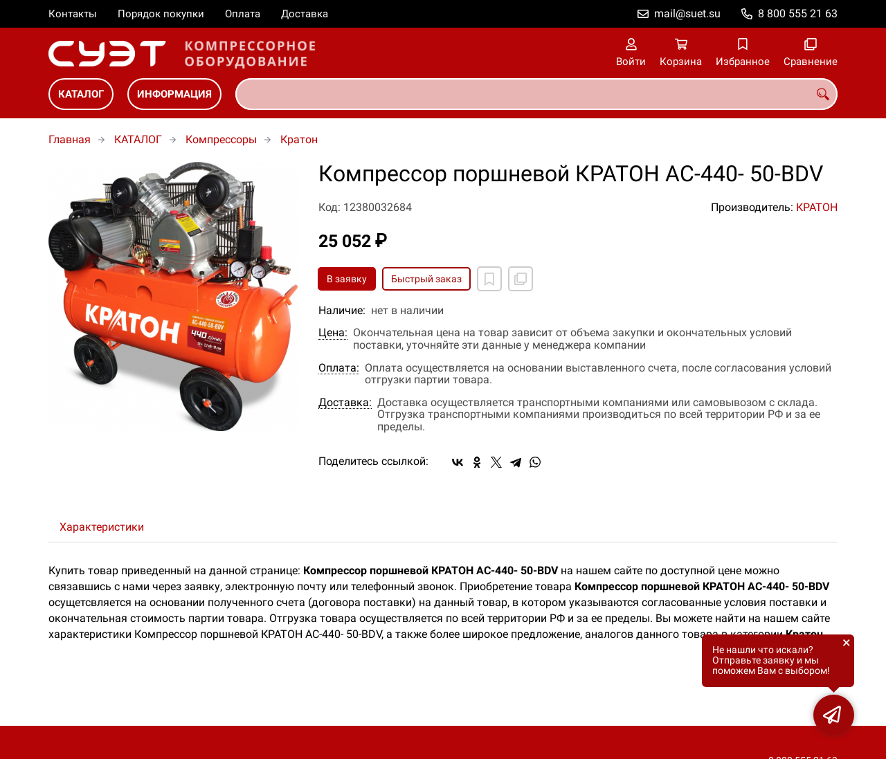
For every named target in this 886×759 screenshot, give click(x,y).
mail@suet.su (687, 13)
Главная (69, 139)
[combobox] (536, 94)
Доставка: (345, 402)
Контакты (72, 14)
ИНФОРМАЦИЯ (174, 94)
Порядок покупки (161, 14)
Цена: (332, 333)
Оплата (242, 14)
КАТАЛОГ (81, 94)
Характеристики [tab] (102, 526)
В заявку (347, 278)
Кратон (299, 139)
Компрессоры (221, 139)
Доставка (304, 14)
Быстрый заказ (426, 278)
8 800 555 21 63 (798, 13)
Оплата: (338, 368)
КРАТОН (817, 207)
